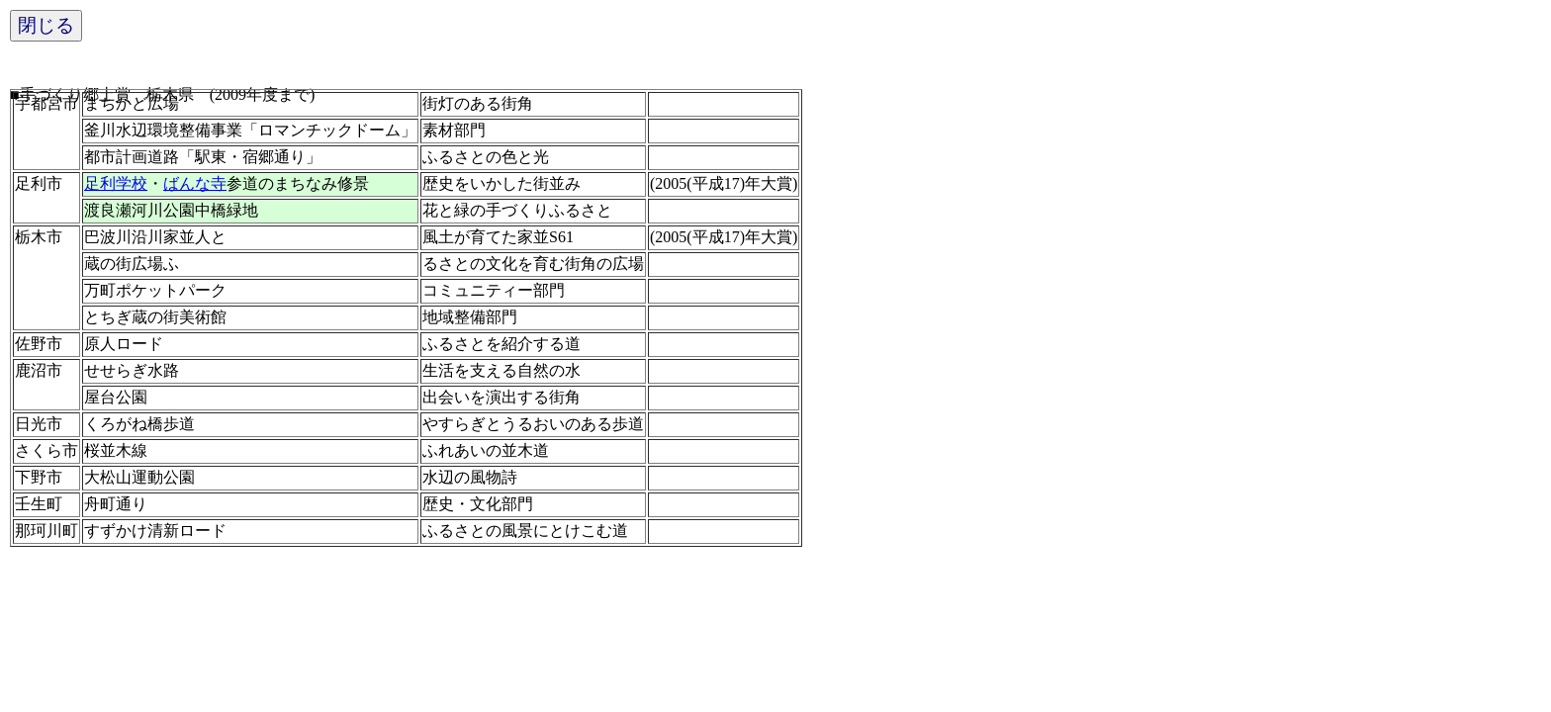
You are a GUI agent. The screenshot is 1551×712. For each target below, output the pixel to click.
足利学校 (115, 183)
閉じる (46, 25)
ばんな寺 (195, 183)
